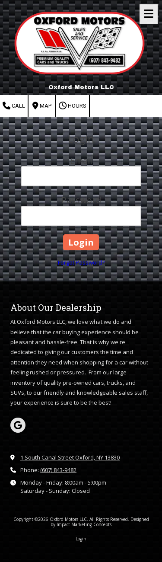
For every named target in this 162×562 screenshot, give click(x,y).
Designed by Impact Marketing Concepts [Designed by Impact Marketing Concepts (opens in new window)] (100, 521)
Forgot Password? (81, 262)
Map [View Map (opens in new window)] (41, 106)
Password (81, 200)
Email (81, 160)
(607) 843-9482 (58, 470)
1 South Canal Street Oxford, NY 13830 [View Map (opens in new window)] (70, 457)
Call (14, 106)
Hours (72, 106)
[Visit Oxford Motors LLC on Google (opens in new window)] (17, 425)
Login (81, 539)
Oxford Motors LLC (81, 87)
